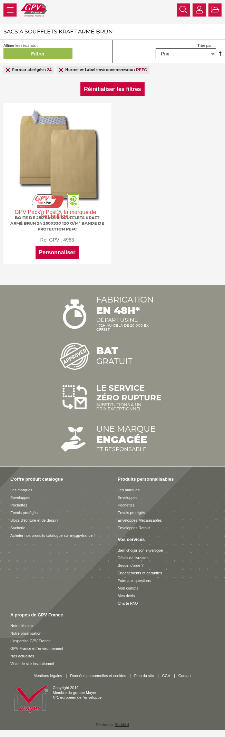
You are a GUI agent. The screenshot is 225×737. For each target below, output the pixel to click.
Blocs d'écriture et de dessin (34, 520)
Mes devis (126, 596)
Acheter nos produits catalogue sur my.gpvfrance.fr (53, 535)
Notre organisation (25, 633)
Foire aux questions (134, 581)
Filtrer (38, 54)
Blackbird (122, 725)
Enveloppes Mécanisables (140, 520)
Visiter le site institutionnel (32, 664)
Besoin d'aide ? (131, 565)
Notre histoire (21, 626)
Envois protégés (24, 513)
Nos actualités (22, 656)
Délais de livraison (133, 558)
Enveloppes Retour (134, 528)
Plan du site (144, 676)
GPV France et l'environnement (36, 648)
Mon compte (128, 588)
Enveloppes (20, 497)
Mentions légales (47, 676)
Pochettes (18, 505)
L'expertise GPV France (30, 641)
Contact (185, 676)
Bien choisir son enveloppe (140, 550)
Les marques (21, 490)
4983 (68, 240)
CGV (166, 676)
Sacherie (17, 528)
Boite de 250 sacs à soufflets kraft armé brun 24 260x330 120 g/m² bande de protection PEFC (57, 223)
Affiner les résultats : (20, 45)
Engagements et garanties (140, 573)
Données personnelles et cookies (98, 676)
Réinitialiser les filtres (112, 89)
